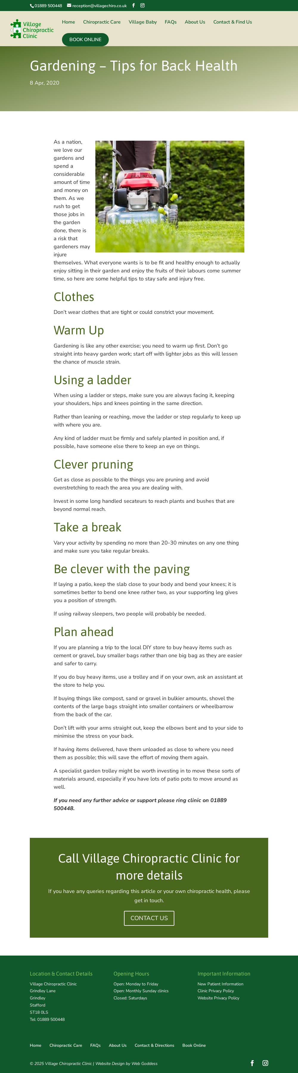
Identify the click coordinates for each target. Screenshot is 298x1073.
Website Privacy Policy (218, 998)
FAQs (171, 22)
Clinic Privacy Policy (216, 991)
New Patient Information (220, 984)
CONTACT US (149, 918)
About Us (195, 22)
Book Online (85, 39)
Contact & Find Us (232, 22)
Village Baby (143, 22)
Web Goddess (144, 1063)
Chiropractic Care (102, 22)
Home (68, 22)
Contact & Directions (154, 1045)
